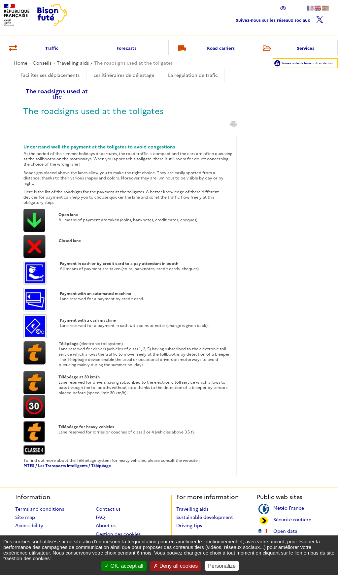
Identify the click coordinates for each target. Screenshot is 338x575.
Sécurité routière (292, 519)
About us (106, 525)
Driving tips (189, 525)
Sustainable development (204, 517)
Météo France (288, 507)
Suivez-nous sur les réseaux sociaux (279, 18)
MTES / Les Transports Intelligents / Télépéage (67, 465)
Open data (285, 530)
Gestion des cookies (118, 534)
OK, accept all (124, 566)
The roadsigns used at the (57, 91)
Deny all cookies (175, 566)
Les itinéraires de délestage (123, 75)
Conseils (42, 63)
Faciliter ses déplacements (50, 75)
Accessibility (29, 525)
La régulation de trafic (193, 75)
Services (287, 49)
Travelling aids (73, 63)
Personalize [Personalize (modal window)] (222, 566)
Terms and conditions (39, 509)
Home (20, 63)
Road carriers (205, 49)
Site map (25, 517)
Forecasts (126, 48)
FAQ (100, 517)
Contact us (108, 509)
